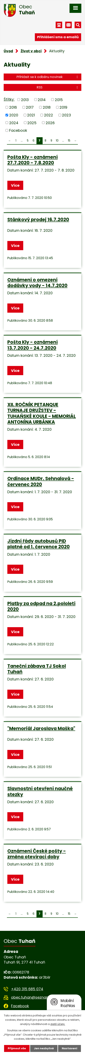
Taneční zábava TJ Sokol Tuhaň (36, 669)
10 (57, 141)
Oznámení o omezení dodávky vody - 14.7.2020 (37, 283)
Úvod (8, 51)
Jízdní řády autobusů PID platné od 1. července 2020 (38, 544)
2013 (25, 99)
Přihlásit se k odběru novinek (48, 77)
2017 (30, 107)
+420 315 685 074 (27, 988)
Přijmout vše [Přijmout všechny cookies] (17, 1048)
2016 (13, 107)
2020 (13, 115)
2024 (13, 122)
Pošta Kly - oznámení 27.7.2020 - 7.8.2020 (32, 160)
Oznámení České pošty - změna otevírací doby (36, 854)
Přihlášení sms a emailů (58, 37)
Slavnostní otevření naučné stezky (40, 791)
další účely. (57, 1024)
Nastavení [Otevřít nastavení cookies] (69, 1048)
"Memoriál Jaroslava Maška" (41, 728)
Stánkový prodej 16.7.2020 (38, 219)
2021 (31, 115)
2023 (66, 115)
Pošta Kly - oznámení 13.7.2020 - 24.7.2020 (32, 345)
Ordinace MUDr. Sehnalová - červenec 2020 (40, 481)
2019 (63, 107)
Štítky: (9, 99)
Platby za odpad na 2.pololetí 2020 (41, 606)
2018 (47, 107)
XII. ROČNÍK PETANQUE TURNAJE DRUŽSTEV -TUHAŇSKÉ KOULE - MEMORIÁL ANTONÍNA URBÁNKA (41, 413)
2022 (48, 115)
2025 (31, 122)
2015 (59, 99)
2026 (50, 122)
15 (69, 141)
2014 (42, 99)
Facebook (18, 130)
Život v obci (31, 51)
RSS (58, 87)
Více (15, 185)
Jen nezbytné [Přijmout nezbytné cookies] (44, 1048)
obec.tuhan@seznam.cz (32, 997)
